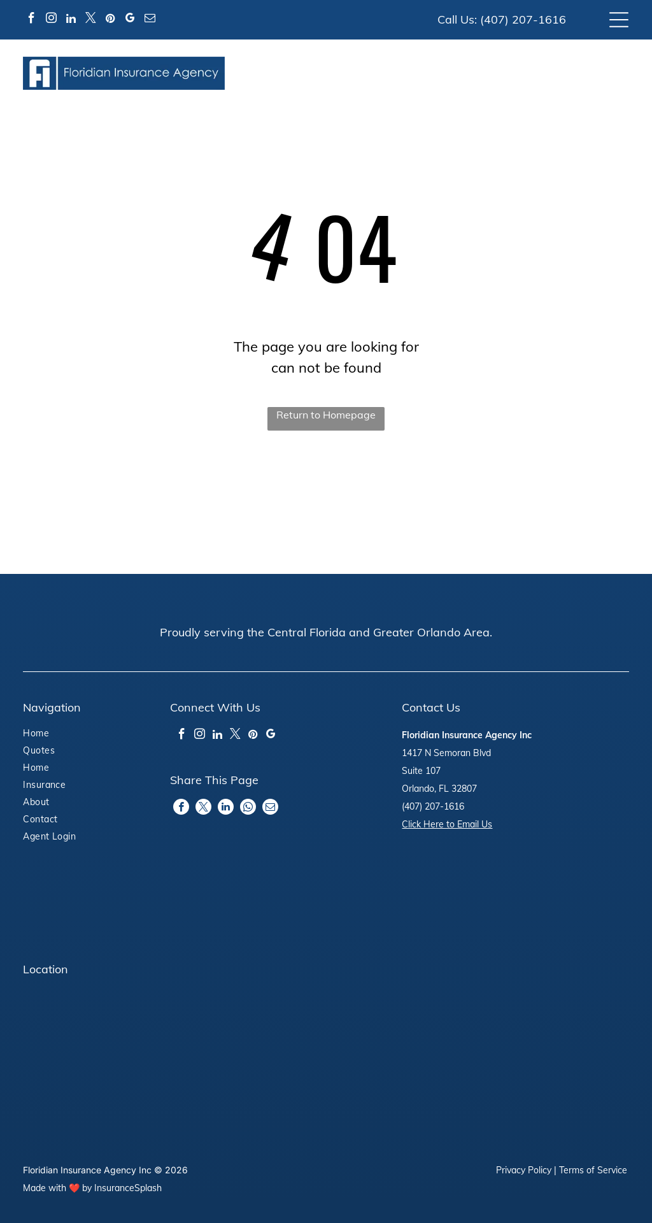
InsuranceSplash (128, 1188)
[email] (149, 20)
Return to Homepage (326, 414)
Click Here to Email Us (447, 824)
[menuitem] (71, 734)
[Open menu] (618, 19)
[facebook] (31, 20)
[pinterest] (110, 20)
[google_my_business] (130, 20)
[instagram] (51, 20)
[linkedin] (70, 20)
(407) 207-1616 (523, 19)
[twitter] (90, 20)
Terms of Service (593, 1170)
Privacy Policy (523, 1170)
